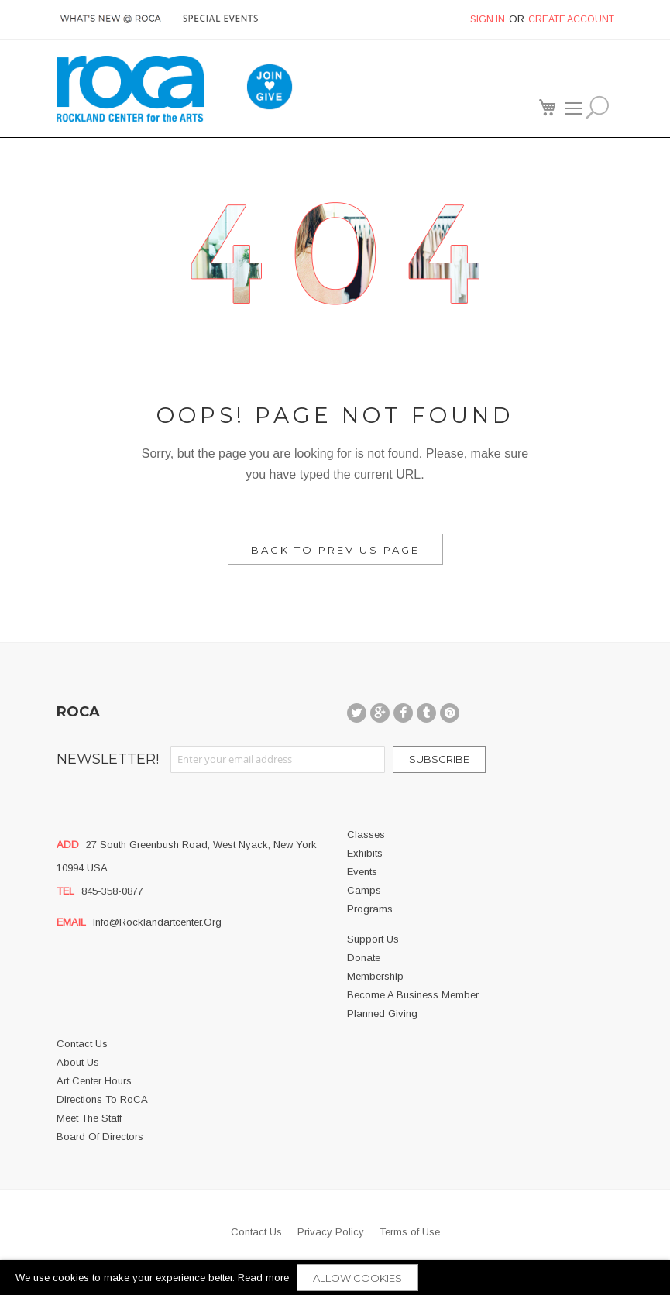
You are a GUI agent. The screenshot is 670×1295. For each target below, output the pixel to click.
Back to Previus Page (335, 550)
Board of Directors (100, 1136)
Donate (363, 958)
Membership (375, 976)
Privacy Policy (330, 1232)
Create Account (571, 19)
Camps (364, 890)
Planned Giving (382, 1013)
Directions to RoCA (102, 1099)
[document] (335, 1277)
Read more (263, 1277)
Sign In (487, 19)
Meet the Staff (89, 1118)
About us (78, 1062)
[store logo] (130, 88)
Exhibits (365, 853)
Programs (370, 909)
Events (362, 872)
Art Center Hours (94, 1081)
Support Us (373, 939)
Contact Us (82, 1043)
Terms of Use (410, 1232)
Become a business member (413, 995)
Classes (366, 834)
